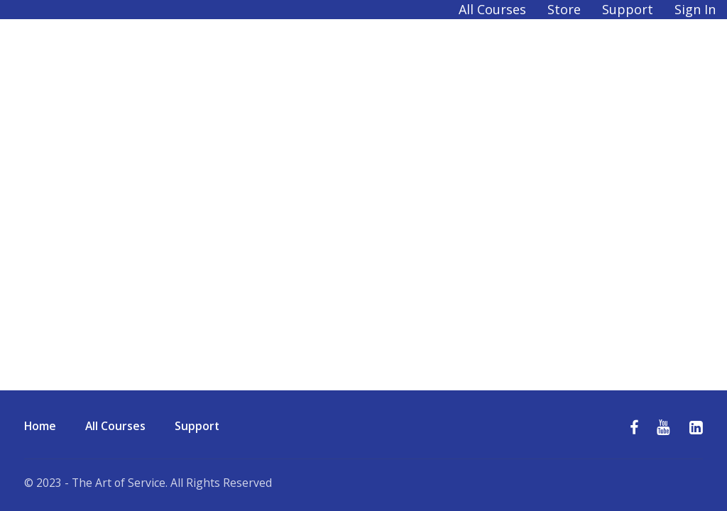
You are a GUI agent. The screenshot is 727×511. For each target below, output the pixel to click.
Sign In (695, 9)
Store (564, 9)
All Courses (492, 9)
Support (627, 9)
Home (40, 426)
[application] (723, 507)
